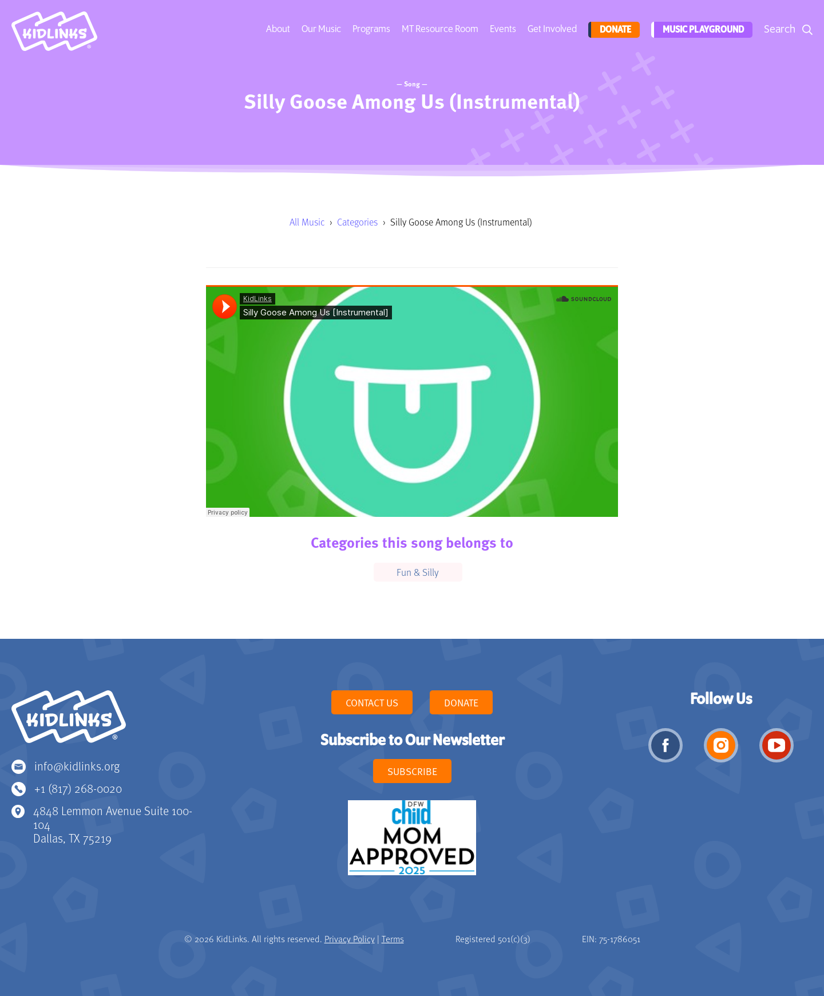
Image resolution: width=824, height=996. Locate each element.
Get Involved (551, 29)
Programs (370, 29)
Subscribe (412, 771)
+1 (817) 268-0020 (78, 788)
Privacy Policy (349, 939)
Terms (393, 939)
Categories (357, 222)
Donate (613, 30)
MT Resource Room (439, 29)
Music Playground (701, 30)
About (277, 29)
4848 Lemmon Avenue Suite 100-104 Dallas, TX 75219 (112, 824)
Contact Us (372, 702)
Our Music (320, 29)
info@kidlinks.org (77, 765)
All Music (307, 222)
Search (779, 29)
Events (502, 29)
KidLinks (68, 721)
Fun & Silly (418, 571)
